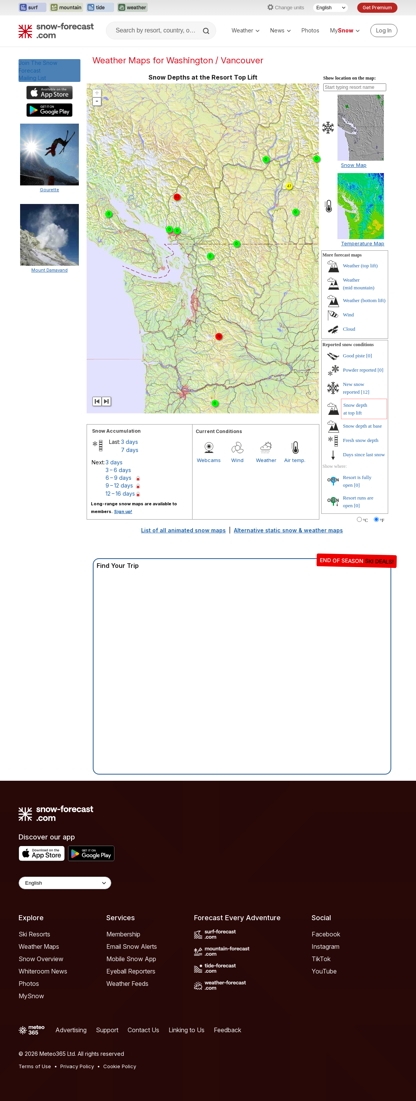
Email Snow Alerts (131, 946)
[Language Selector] (330, 7)
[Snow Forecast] (56, 30)
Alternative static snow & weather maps (288, 530)
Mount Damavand (49, 270)
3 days (129, 441)
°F (382, 520)
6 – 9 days (118, 477)
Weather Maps (39, 946)
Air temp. (294, 460)
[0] (369, 356)
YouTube (324, 971)
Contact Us (143, 1030)
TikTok (321, 959)
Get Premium (377, 7)
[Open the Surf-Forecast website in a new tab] (32, 8)
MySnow (31, 996)
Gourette (49, 189)
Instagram (325, 946)
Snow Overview (41, 959)
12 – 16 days (120, 493)
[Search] (207, 31)
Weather (245, 30)
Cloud (349, 329)
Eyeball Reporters (130, 971)
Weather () (360, 265)
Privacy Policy (77, 1066)
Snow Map (354, 165)
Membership (123, 934)
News (280, 30)
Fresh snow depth (360, 440)
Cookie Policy (119, 1066)
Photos (310, 30)
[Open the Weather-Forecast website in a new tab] (132, 8)
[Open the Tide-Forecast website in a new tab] (100, 8)
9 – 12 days (119, 485)
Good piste (354, 356)
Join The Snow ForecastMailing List (38, 70)
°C (365, 520)
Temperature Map (362, 243)
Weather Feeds (127, 983)
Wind (237, 460)
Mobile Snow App (131, 959)
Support (107, 1030)
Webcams (209, 460)
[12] (365, 392)
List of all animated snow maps (183, 530)
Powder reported (359, 370)
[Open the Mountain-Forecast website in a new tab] (66, 8)
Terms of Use (35, 1066)
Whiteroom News (43, 971)
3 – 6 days (118, 470)
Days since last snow (364, 454)
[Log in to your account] (383, 30)
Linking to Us (187, 1030)
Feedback (227, 1030)
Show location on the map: (349, 78)
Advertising (71, 1030)
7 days (129, 450)
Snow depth (362, 426)
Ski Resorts (34, 934)
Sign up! (123, 511)
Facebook (326, 934)
